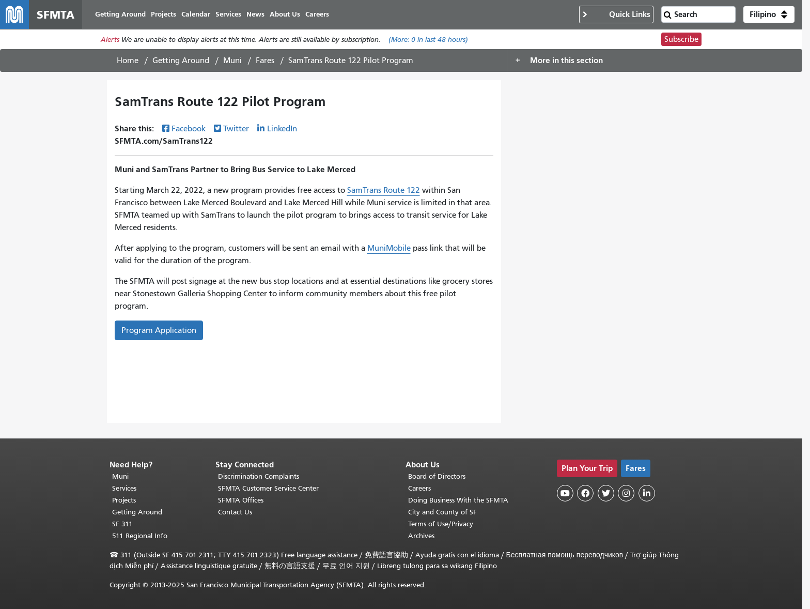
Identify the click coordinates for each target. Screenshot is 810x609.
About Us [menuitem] (285, 14)
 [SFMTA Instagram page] (626, 493)
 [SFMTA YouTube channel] (565, 493)
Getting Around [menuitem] (120, 14)
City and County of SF (442, 512)
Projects (124, 500)
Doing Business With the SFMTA (458, 500)
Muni (232, 60)
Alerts (110, 39)
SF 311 (122, 524)
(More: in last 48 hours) (428, 39)
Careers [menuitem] (317, 14)
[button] (769, 14)
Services (124, 488)
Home (127, 60)
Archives (421, 535)
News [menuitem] (255, 14)
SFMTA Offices (240, 500)
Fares (265, 60)
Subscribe (681, 39)
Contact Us (235, 512)
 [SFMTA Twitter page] (606, 493)
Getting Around (180, 60)
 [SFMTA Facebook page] (585, 493)
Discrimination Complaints (258, 476)
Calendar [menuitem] (195, 14)
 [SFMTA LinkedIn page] (646, 493)
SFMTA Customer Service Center (268, 488)
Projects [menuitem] (163, 14)
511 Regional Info (139, 535)
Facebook (189, 128)
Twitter (236, 128)
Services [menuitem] (228, 14)
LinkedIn (282, 128)
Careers (419, 488)
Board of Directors (436, 476)
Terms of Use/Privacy (440, 524)
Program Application (158, 330)
